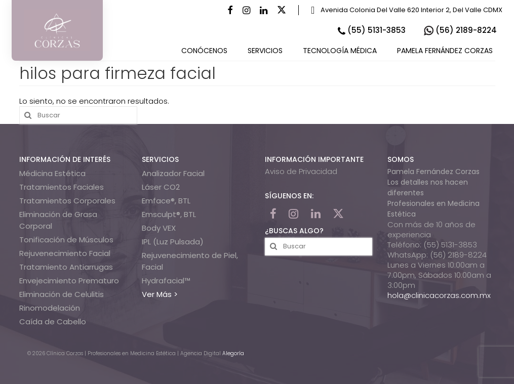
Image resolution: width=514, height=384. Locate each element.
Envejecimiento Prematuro (69, 280)
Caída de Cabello (52, 321)
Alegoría (233, 353)
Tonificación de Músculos (66, 239)
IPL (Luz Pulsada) (173, 241)
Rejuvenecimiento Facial (64, 253)
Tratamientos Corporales (67, 200)
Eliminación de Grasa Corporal (58, 220)
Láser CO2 (161, 187)
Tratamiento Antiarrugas (66, 267)
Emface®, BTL (166, 200)
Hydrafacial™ (166, 280)
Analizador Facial (173, 173)
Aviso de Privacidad (301, 171)
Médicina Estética (52, 173)
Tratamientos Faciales (61, 187)
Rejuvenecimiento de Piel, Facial (190, 261)
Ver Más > (160, 294)
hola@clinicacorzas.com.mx (439, 295)
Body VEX (159, 228)
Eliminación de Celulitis (61, 294)
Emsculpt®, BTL (169, 214)
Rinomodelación (49, 308)
